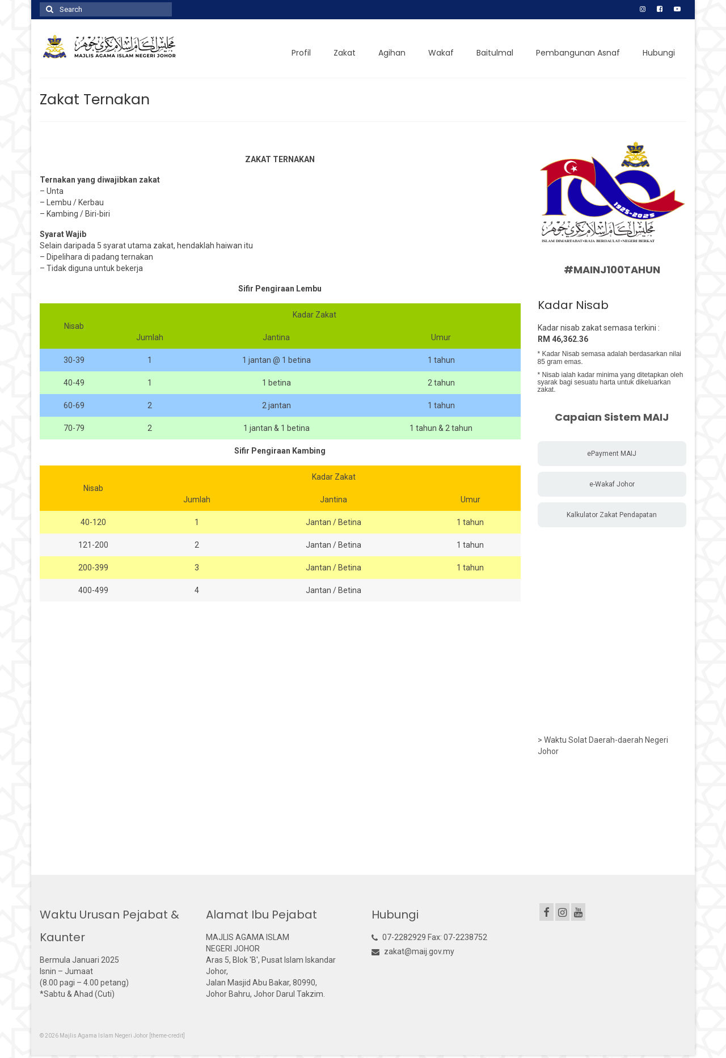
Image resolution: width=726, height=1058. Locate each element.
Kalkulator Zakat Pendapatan (612, 515)
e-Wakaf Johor (612, 484)
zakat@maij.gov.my (413, 951)
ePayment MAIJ (611, 454)
